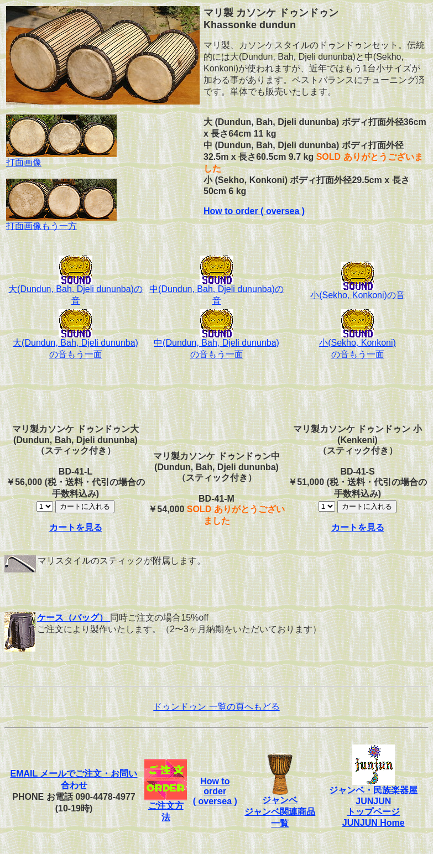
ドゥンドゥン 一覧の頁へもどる (216, 706)
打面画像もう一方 (61, 222)
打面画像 (61, 158)
